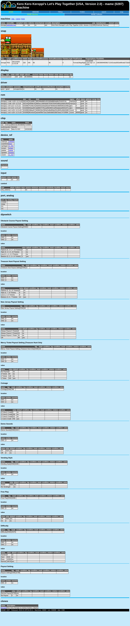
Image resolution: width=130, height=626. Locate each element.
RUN (23, 19)
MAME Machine (32, 14)
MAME (11, 12)
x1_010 (11, 155)
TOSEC (82, 12)
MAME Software (96, 14)
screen (11, 148)
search (104, 12)
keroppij (3, 608)
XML (13, 19)
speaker (11, 152)
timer (10, 144)
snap (121, 12)
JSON (18, 19)
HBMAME (35, 12)
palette (11, 150)
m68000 (11, 141)
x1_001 (11, 146)
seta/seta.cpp (11, 25)
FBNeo (60, 12)
